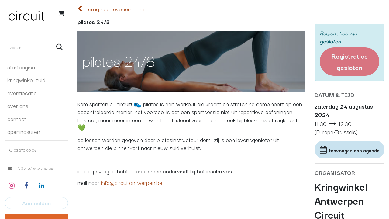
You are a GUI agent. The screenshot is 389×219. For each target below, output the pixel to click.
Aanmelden (36, 202)
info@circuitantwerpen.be (131, 182)
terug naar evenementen (111, 8)
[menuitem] (36, 67)
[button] (349, 150)
